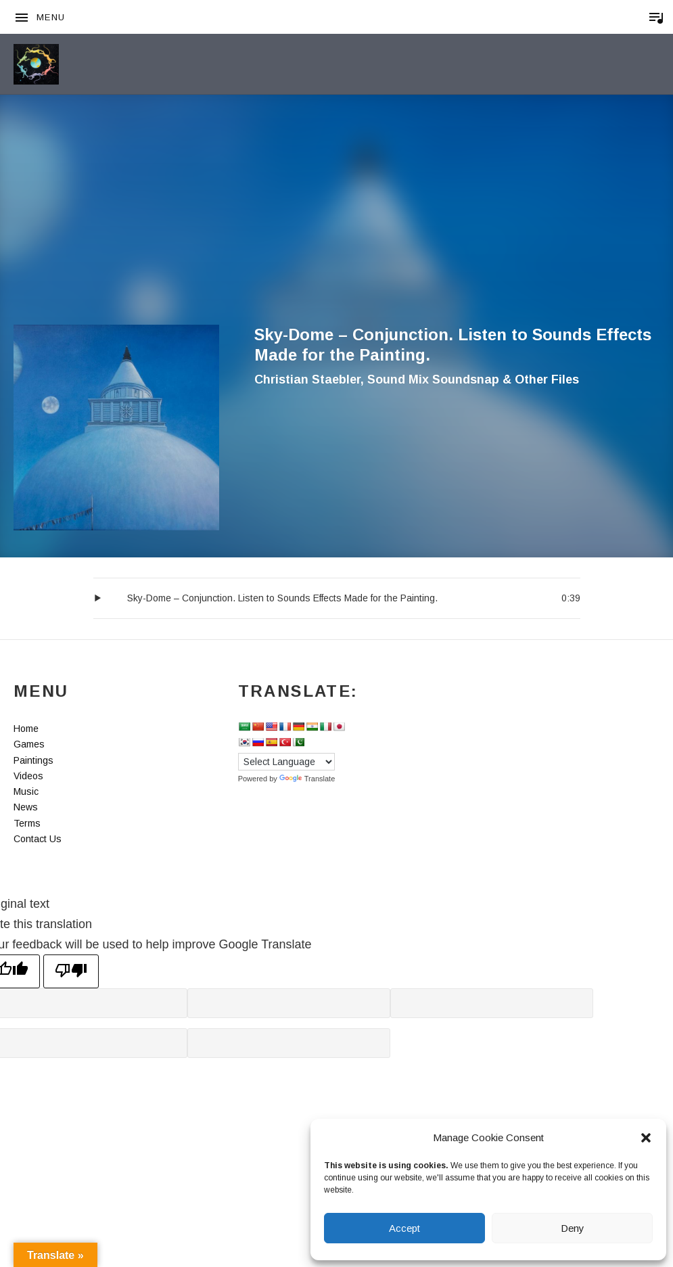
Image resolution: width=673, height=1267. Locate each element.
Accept (404, 1228)
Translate (307, 779)
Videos (28, 775)
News (26, 807)
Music (26, 791)
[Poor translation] (71, 971)
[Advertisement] (336, 223)
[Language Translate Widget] (286, 761)
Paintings (33, 760)
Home (26, 728)
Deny (572, 1228)
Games (29, 744)
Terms (27, 823)
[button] (646, 1138)
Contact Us (38, 838)
